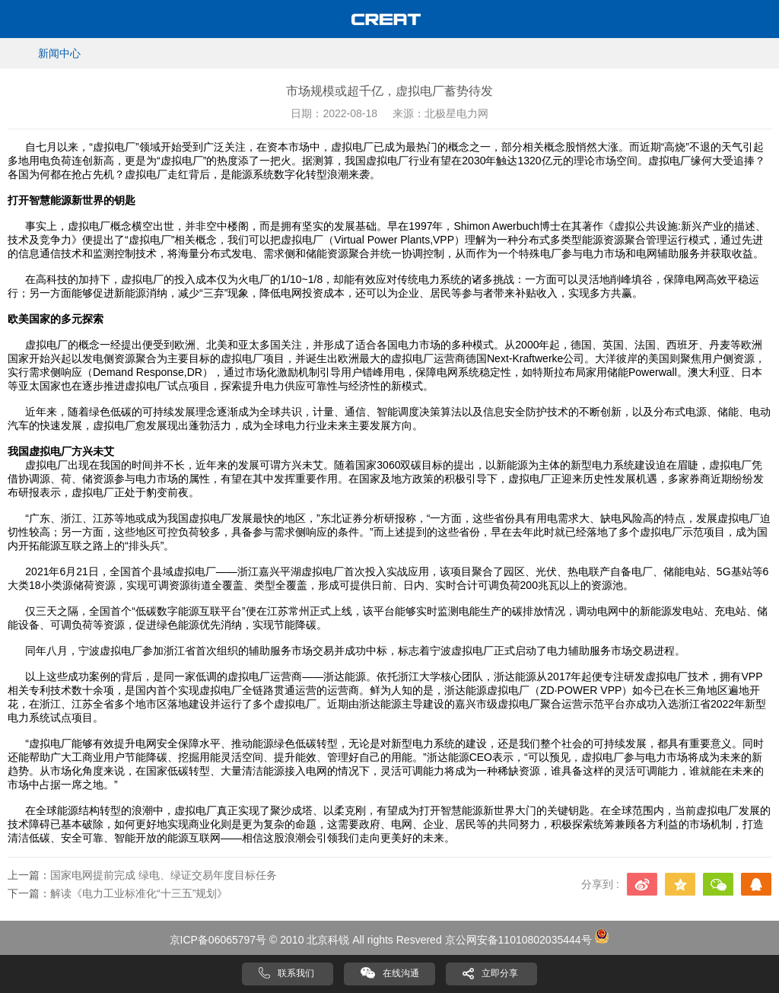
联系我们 (296, 973)
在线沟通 (401, 973)
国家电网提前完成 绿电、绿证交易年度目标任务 (163, 875)
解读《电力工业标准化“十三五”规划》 (138, 893)
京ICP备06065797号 (218, 940)
